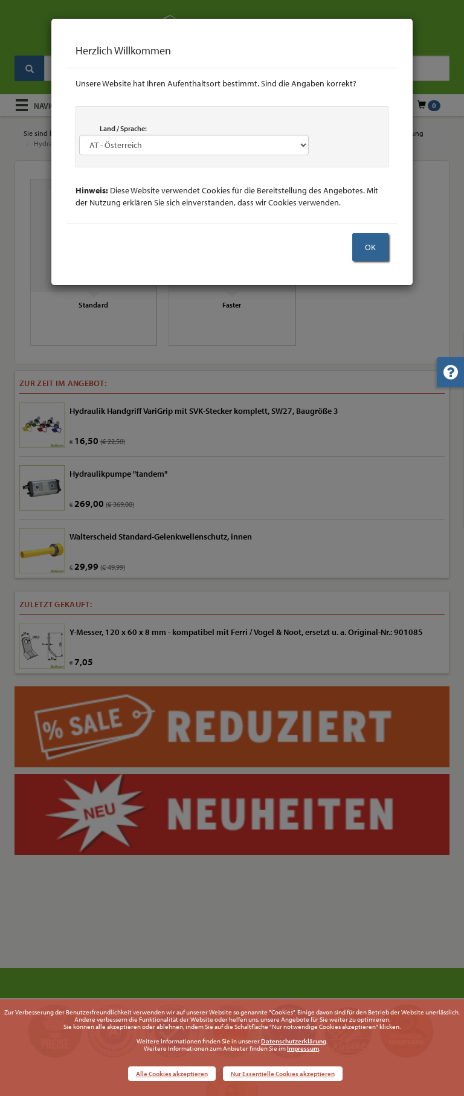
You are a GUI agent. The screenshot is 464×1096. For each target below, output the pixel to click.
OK (370, 247)
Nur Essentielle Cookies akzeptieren (283, 1073)
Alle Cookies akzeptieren (172, 1073)
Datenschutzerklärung (293, 1041)
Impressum (303, 1048)
